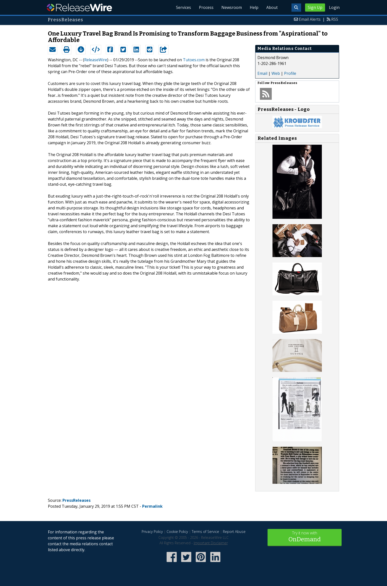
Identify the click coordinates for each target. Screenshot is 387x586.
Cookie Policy (177, 531)
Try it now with (305, 537)
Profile (290, 73)
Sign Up (315, 7)
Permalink (152, 506)
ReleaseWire (79, 7)
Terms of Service (205, 531)
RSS (334, 19)
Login (334, 7)
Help (254, 7)
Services (183, 7)
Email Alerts (310, 19)
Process (206, 7)
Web (275, 73)
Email (262, 73)
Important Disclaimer (211, 543)
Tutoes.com (194, 59)
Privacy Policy (152, 531)
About (272, 7)
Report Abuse (234, 531)
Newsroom (231, 7)
